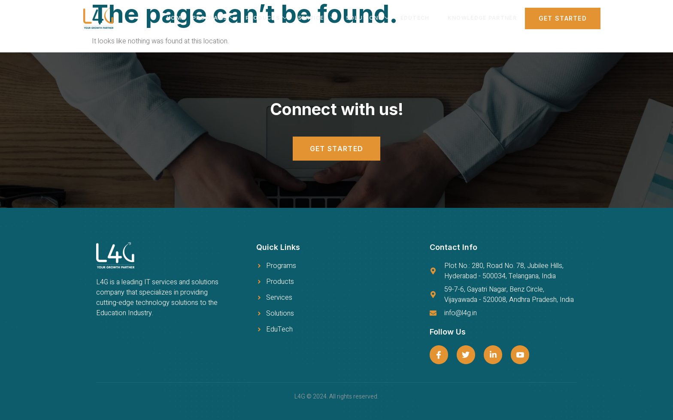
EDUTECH (417, 18)
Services (317, 18)
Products (267, 18)
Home (178, 18)
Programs (215, 18)
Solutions (367, 18)
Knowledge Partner (479, 18)
